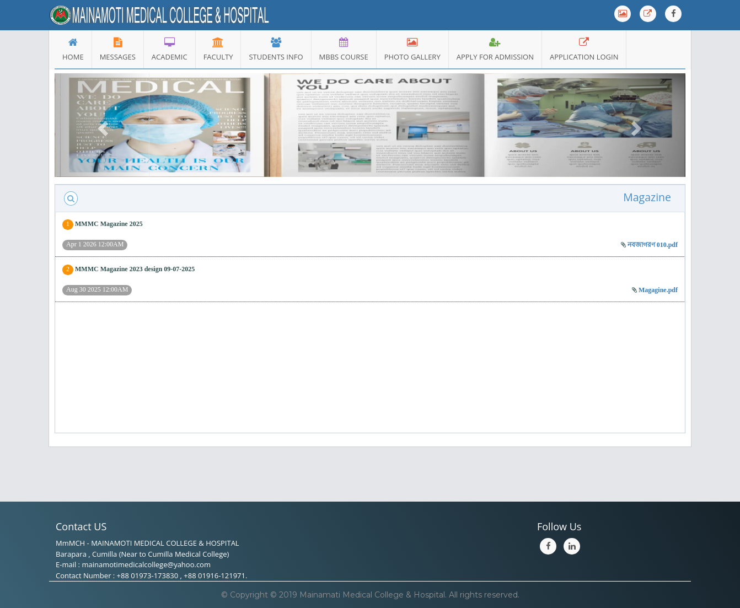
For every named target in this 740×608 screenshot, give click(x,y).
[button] (102, 125)
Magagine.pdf (658, 290)
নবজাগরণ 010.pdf (653, 245)
